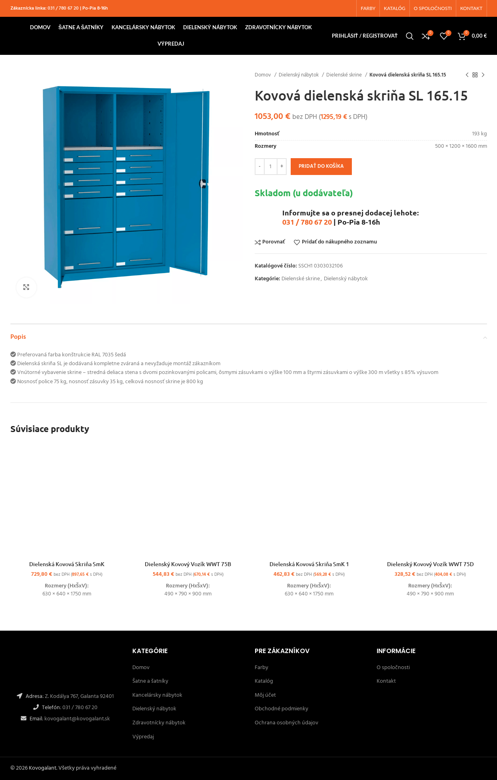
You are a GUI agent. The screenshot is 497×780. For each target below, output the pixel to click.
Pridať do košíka (321, 166)
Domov (263, 75)
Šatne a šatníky (150, 681)
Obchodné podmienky (281, 709)
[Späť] (467, 75)
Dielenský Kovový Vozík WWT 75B (188, 564)
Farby (261, 667)
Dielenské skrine (344, 75)
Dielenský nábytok (299, 75)
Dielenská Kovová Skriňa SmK (66, 564)
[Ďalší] (483, 75)
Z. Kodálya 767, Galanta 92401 (79, 696)
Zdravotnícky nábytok (159, 723)
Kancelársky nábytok (157, 695)
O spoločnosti (393, 667)
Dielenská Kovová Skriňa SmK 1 (309, 564)
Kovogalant (42, 768)
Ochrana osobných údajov (286, 723)
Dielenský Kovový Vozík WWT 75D (430, 564)
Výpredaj (143, 737)
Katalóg (264, 681)
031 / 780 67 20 (63, 8)
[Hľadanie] (410, 36)
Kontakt (386, 681)
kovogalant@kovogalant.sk (76, 719)
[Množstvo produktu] (271, 166)
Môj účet (265, 695)
